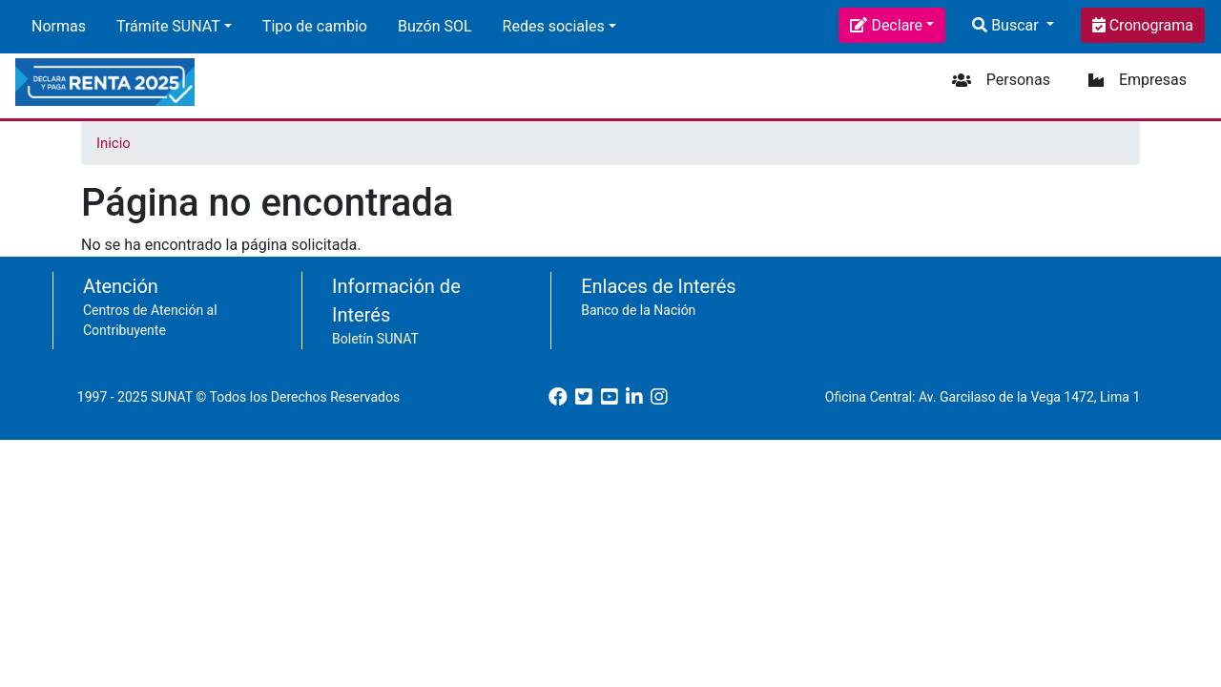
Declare (896, 25)
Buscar (1014, 25)
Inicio (113, 143)
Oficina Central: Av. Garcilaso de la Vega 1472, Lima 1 (983, 397)
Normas (58, 26)
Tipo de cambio (314, 26)
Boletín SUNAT (375, 338)
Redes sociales (554, 26)
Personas (1018, 80)
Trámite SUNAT (168, 26)
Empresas (1153, 80)
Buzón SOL (435, 26)
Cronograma (1149, 25)
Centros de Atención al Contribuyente (150, 320)
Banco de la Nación (638, 310)
